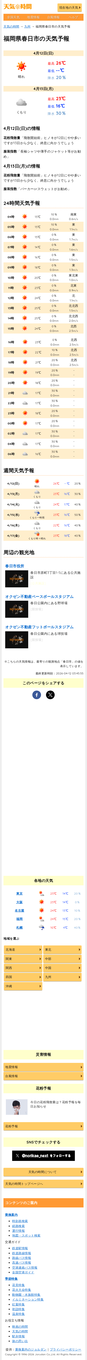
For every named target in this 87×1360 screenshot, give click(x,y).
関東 (9, 959)
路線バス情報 (21, 1258)
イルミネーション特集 (28, 1299)
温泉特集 (18, 1314)
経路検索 (18, 1226)
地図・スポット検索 (26, 1235)
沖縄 (9, 986)
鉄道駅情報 (20, 1248)
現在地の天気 (68, 7)
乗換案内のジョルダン (31, 1349)
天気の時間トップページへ (24, 1184)
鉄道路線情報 (21, 1253)
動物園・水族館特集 (26, 1295)
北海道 (10, 949)
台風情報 (53, 17)
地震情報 (33, 17)
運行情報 (18, 1231)
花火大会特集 (21, 1290)
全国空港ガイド (23, 1272)
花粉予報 (11, 1126)
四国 (9, 977)
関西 (9, 968)
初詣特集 (18, 1309)
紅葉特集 (18, 1304)
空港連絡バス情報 (24, 1268)
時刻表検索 (20, 1221)
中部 (48, 959)
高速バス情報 (21, 1263)
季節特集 (11, 1279)
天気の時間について (42, 1172)
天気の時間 (11, 26)
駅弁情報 (18, 1336)
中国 (48, 968)
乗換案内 (11, 1215)
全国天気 (13, 17)
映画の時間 (20, 1327)
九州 (27, 26)
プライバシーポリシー (65, 1349)
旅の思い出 (20, 1341)
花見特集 (18, 1285)
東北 (48, 949)
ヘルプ (73, 17)
